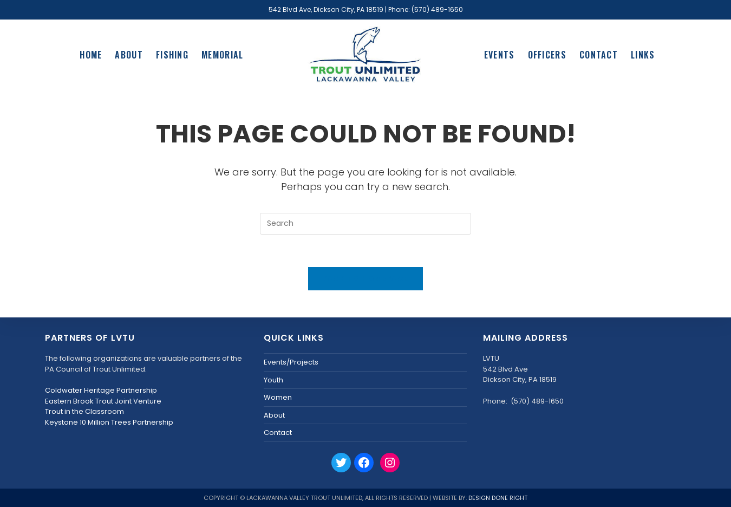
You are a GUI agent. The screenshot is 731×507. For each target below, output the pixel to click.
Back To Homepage (366, 279)
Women (278, 397)
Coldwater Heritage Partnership (101, 390)
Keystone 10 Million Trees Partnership (109, 422)
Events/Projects (291, 362)
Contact (278, 432)
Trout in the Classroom (84, 411)
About (274, 415)
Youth (273, 380)
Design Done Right (497, 497)
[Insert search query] (365, 224)
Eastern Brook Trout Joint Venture (103, 401)
